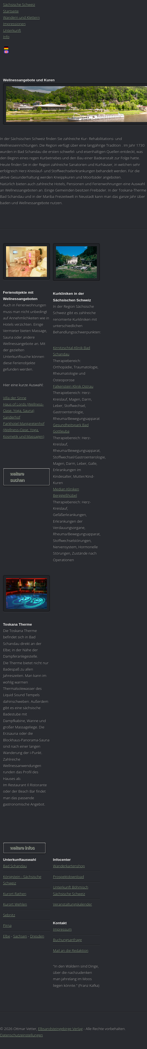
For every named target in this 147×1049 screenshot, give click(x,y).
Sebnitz (9, 914)
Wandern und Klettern (21, 17)
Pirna (7, 925)
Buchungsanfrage (67, 939)
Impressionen (14, 23)
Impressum (62, 929)
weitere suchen (17, 477)
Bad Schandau (15, 865)
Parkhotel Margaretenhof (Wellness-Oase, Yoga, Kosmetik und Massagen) (23, 430)
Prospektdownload (68, 876)
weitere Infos (22, 847)
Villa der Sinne (14, 397)
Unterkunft (12, 30)
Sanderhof (11, 417)
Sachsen (20, 936)
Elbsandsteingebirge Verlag (60, 1028)
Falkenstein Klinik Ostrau (73, 386)
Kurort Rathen (14, 893)
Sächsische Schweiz (19, 4)
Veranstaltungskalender (72, 904)
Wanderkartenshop (69, 865)
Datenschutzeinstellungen (21, 1034)
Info (6, 36)
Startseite (11, 11)
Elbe (6, 936)
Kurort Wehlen (15, 904)
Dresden (37, 936)
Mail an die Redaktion (70, 950)
